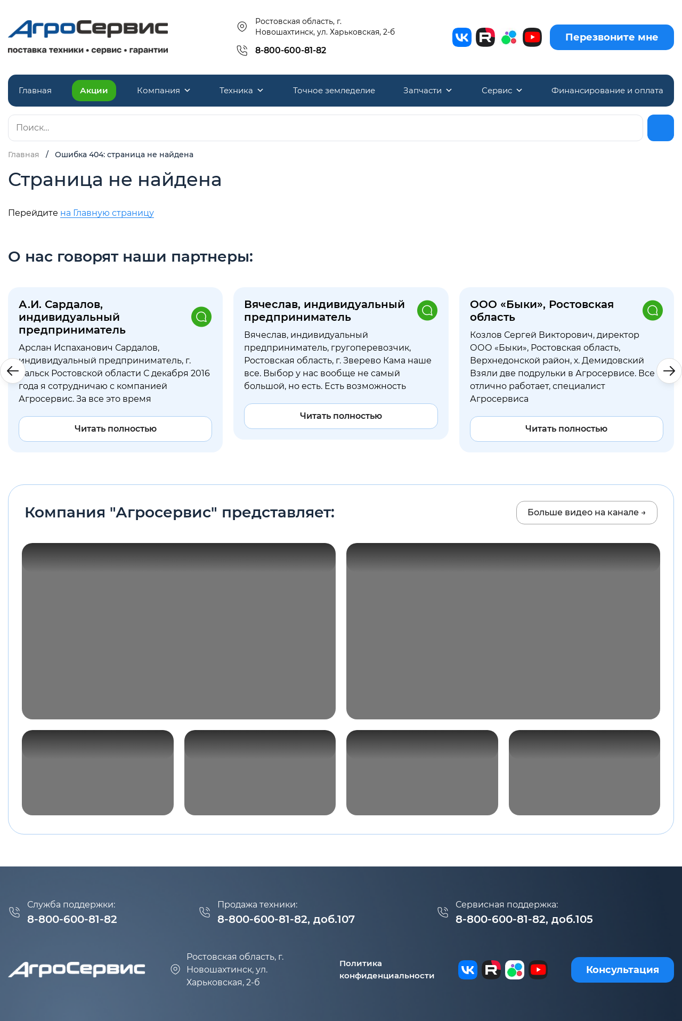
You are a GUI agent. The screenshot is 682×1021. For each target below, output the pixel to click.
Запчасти (428, 90)
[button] (669, 371)
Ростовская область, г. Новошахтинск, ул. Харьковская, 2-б (315, 27)
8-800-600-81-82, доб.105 (524, 919)
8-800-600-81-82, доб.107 (286, 919)
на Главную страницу (107, 213)
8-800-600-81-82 (290, 50)
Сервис (502, 90)
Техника (242, 90)
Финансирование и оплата (607, 90)
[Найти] (660, 128)
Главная (35, 90)
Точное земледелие (334, 90)
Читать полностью (116, 429)
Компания (164, 90)
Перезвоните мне (612, 37)
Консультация (622, 970)
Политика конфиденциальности (387, 969)
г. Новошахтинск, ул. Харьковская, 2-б (226, 969)
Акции (94, 90)
